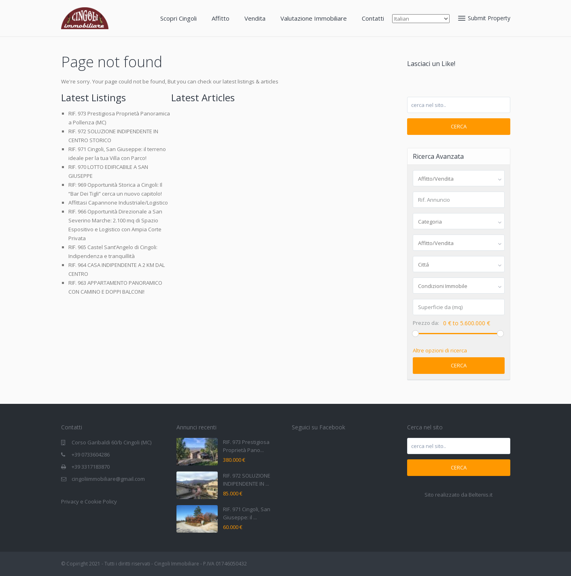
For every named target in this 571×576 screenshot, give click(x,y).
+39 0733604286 (91, 454)
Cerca (459, 126)
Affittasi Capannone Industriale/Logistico (118, 202)
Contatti (373, 18)
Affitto (220, 18)
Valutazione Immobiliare (313, 18)
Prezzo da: (426, 323)
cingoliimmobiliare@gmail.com (108, 478)
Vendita (254, 18)
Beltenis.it (480, 494)
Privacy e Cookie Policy (89, 501)
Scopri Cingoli (178, 18)
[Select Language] (421, 18)
